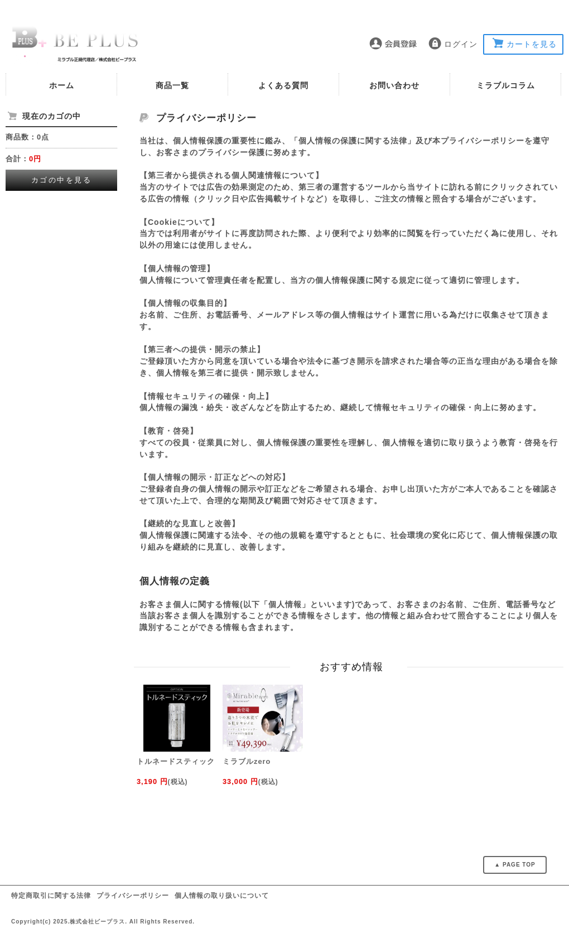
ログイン (461, 44)
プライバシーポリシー (133, 895)
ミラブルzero (247, 761)
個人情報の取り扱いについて (222, 895)
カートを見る (532, 44)
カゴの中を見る (61, 180)
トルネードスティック (176, 761)
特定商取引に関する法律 (51, 895)
